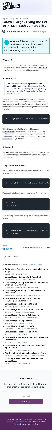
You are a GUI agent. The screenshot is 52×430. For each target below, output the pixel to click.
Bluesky (41, 419)
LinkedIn (9, 421)
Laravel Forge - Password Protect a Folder (24, 309)
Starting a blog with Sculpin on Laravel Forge (25, 353)
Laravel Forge (39, 31)
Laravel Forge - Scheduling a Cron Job (22, 298)
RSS (16, 421)
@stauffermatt (37, 248)
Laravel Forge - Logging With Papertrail (23, 277)
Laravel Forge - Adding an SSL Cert (21, 304)
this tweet (9, 152)
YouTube (23, 421)
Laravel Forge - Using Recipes (18, 321)
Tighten (17, 424)
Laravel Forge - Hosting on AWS (19, 326)
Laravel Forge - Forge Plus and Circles (22, 332)
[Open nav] (47, 3)
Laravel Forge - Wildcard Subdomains (22, 315)
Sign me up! (26, 402)
